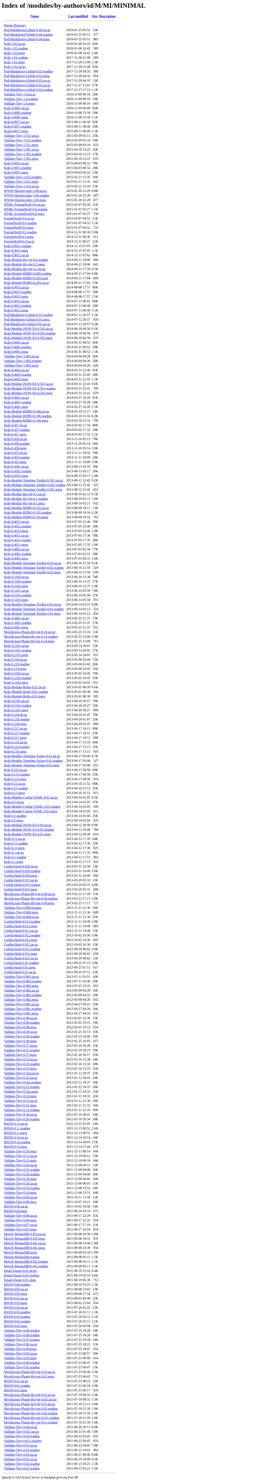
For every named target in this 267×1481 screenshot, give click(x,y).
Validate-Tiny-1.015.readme (23, 177)
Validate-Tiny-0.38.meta (20, 1041)
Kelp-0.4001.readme (17, 554)
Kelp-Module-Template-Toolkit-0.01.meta (32, 613)
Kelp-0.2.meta (13, 820)
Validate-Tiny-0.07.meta (20, 1229)
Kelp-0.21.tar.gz (15, 783)
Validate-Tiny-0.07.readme (22, 1339)
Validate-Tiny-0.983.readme (23, 981)
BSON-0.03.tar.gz (16, 1298)
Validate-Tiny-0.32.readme (22, 1087)
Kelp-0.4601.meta (16, 407)
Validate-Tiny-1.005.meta (21, 365)
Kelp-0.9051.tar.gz (16, 163)
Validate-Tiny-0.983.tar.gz (21, 976)
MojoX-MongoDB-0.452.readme (26, 1261)
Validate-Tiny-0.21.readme (22, 1169)
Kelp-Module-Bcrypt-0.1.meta (24, 503)
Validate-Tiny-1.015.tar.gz (21, 186)
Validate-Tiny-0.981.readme (23, 1009)
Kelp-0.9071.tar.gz (16, 122)
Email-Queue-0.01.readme (21, 1275)
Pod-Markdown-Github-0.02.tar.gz (27, 85)
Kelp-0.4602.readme (17, 374)
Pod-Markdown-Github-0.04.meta (27, 39)
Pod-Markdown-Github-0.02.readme (28, 89)
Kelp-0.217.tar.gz (15, 728)
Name (34, 16)
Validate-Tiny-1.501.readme (23, 154)
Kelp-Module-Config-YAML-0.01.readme (32, 806)
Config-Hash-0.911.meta (20, 953)
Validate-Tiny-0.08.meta (20, 1220)
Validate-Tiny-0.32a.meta (21, 1091)
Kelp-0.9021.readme (17, 246)
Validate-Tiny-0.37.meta (20, 1055)
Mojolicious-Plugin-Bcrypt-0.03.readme (31, 1408)
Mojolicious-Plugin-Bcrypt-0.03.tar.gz (29, 1372)
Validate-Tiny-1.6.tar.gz (20, 94)
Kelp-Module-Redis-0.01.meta (24, 696)
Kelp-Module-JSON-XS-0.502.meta (28, 338)
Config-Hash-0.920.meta (20, 875)
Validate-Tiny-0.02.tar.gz (20, 1454)
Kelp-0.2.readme (15, 816)
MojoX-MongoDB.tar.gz (20, 1252)
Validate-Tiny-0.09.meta (20, 1202)
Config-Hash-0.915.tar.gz (21, 880)
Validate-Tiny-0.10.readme (22, 1188)
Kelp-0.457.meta (15, 434)
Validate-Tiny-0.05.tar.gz (20, 1353)
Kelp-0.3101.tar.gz (16, 590)
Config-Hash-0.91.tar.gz (20, 972)
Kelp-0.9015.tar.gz (16, 287)
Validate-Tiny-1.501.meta (21, 158)
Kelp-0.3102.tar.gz (16, 577)
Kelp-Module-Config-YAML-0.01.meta (30, 811)
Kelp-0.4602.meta (16, 379)
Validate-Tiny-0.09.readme (22, 1330)
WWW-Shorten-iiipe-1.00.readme (26, 195)
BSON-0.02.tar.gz (16, 1307)
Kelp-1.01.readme (16, 57)
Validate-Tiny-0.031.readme (23, 1441)
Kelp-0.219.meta (15, 669)
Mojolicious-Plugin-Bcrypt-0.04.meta (29, 903)
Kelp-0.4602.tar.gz (16, 370)
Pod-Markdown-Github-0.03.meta (27, 76)
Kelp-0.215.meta (15, 779)
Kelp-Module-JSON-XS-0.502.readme (30, 333)
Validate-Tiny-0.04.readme (22, 1436)
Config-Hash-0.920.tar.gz (21, 866)
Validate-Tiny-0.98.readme (22, 1022)
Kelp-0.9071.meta (16, 131)
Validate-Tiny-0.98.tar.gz (20, 1018)
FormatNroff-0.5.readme (20, 232)
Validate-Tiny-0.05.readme (22, 1367)
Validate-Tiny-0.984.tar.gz (21, 917)
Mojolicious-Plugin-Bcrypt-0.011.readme (31, 1418)
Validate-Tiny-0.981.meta (21, 1013)
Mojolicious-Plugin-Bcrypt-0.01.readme (31, 1422)
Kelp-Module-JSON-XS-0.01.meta (27, 834)
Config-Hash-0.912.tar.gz (21, 944)
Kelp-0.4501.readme (17, 471)
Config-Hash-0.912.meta (20, 940)
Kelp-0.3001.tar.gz (16, 618)
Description (107, 16)
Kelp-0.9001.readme (17, 347)
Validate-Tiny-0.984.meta (21, 912)
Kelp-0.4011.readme (17, 540)
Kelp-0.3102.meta (16, 586)
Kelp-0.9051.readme (17, 168)
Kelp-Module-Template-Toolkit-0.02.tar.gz (32, 563)
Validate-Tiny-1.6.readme (21, 99)
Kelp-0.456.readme (17, 443)
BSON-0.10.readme (17, 1142)
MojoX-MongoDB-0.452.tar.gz (25, 1234)
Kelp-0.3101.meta (16, 600)
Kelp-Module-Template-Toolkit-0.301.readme (34, 485)
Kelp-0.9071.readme (17, 126)
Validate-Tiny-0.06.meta (20, 1349)
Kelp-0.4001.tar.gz (16, 549)
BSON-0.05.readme (17, 1312)
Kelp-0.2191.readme (17, 650)
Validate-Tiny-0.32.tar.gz (20, 1078)
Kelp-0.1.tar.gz (14, 852)
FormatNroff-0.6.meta (19, 227)
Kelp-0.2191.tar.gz (16, 646)
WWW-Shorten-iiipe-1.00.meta (25, 200)
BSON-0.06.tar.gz (16, 1206)
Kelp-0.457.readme (17, 430)
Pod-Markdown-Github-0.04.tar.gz (27, 30)
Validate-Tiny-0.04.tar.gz (20, 1427)
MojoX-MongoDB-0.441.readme (26, 1266)
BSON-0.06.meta (15, 1211)
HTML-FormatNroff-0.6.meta (24, 214)
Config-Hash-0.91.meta (19, 967)
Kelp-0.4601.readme (17, 402)
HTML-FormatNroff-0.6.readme (26, 209)
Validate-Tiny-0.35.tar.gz (20, 1059)
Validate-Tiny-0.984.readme (23, 907)
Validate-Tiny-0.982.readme (23, 995)
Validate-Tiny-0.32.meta (20, 1096)
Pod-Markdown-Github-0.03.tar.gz (27, 80)
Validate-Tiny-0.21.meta (20, 1160)
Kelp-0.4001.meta (16, 558)
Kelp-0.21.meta (14, 793)
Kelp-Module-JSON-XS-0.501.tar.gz (28, 384)
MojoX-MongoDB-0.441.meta (24, 1248)
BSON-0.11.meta (15, 1133)
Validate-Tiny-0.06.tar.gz (20, 1344)
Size (95, 16)
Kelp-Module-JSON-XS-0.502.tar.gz (28, 328)
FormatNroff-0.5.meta (19, 237)
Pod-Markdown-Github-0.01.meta (27, 319)
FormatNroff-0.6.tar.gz (19, 218)
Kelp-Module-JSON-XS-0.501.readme (30, 388)
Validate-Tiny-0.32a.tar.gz (21, 1073)
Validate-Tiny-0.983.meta (21, 986)
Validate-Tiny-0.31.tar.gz (20, 1100)
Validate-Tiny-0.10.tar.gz (20, 1183)
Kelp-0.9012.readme (17, 305)
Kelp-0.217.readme (17, 733)
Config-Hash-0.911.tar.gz (21, 958)
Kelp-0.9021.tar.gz (16, 255)
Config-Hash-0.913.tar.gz (21, 930)
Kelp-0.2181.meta (16, 710)
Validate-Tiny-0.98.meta (20, 1027)
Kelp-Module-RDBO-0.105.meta (26, 517)
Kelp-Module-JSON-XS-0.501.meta (28, 393)
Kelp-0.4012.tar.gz (16, 521)
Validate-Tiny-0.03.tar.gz (20, 1445)
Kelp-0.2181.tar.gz (16, 701)
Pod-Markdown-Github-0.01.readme (28, 315)
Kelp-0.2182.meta (16, 682)
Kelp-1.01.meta (14, 62)
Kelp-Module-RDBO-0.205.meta (26, 278)
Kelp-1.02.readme (16, 48)
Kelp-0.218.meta (15, 724)
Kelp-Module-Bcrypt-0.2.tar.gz (25, 269)
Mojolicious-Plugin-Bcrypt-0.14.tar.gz (29, 632)
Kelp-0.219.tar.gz (15, 659)
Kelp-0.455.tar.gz (15, 453)
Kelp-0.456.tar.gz (15, 439)
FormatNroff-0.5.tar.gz (19, 241)
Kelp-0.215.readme (17, 774)
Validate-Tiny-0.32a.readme (22, 1082)
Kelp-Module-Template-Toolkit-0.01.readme (34, 609)
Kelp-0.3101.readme (17, 595)
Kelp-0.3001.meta (16, 627)
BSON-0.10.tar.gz (16, 1137)
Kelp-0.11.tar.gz (14, 839)
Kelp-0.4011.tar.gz (16, 535)
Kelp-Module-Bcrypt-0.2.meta (24, 264)
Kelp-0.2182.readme (17, 678)
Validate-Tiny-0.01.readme (22, 1468)
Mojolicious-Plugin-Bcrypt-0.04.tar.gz (29, 894)
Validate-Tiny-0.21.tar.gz (20, 1156)
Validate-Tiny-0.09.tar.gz (20, 1197)
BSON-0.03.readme (17, 1316)
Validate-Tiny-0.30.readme (22, 1119)
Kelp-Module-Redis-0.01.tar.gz (25, 687)
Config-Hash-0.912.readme (22, 935)
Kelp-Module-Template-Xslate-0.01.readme (33, 760)
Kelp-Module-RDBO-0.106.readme (28, 416)
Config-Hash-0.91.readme (21, 963)
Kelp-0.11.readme (16, 843)
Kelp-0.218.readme (17, 719)
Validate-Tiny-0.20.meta (20, 1179)
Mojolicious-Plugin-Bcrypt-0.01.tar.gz (29, 1404)
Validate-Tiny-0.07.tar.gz (20, 1225)
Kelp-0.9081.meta (16, 117)
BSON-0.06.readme (17, 1284)
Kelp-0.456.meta (15, 448)
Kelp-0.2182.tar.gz (16, 673)
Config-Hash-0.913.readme (22, 921)
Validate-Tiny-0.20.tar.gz (20, 1165)
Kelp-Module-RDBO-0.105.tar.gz (26, 508)
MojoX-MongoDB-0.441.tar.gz (25, 1243)
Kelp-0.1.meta (13, 862)
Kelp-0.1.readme (15, 857)
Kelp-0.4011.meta (16, 544)
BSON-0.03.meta (15, 1303)
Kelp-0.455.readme (17, 457)
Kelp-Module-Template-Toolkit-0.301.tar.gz (33, 480)
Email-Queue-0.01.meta (20, 1280)
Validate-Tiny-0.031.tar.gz (21, 1431)
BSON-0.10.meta (15, 1146)
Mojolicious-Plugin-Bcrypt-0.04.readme (31, 898)
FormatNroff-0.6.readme (20, 223)
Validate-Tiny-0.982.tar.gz (21, 990)
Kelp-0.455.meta (15, 462)
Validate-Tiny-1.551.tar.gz (21, 135)
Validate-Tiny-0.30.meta (20, 1151)
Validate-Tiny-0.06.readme (22, 1362)
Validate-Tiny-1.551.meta (21, 145)
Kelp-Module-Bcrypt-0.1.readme (26, 498)
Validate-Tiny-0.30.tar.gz (20, 1114)
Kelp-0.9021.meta (16, 250)
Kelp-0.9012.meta (16, 310)
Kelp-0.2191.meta (16, 655)
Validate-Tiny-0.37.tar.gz (20, 1045)
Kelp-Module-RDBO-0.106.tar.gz (26, 411)
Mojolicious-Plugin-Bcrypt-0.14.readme (31, 636)
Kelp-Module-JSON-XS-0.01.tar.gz (28, 825)
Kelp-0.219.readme (17, 664)
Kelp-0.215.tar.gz (15, 770)
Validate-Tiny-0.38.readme (22, 1036)
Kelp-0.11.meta (14, 848)
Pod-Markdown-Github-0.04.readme (28, 34)
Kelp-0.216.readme (17, 747)
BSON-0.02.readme (17, 1321)
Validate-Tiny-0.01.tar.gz (20, 1459)
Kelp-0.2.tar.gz (14, 802)
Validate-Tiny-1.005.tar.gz (21, 356)
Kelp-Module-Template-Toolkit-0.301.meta (33, 489)
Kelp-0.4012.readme (17, 526)
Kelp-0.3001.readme (17, 623)
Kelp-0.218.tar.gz (15, 714)
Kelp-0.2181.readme (17, 705)
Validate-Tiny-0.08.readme (22, 1335)
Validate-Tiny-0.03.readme (22, 1450)
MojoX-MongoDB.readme (22, 1257)
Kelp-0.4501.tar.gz (16, 466)
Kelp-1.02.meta (14, 53)
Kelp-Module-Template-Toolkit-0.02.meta (32, 572)
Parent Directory (15, 25)
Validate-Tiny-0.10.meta (20, 1192)
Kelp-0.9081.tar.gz (16, 108)
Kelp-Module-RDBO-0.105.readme (28, 512)
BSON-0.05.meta (15, 1294)
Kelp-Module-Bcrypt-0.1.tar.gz (25, 494)
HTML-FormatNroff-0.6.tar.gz (24, 204)
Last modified (78, 16)
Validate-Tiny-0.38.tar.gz (20, 1032)
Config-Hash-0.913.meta (20, 926)
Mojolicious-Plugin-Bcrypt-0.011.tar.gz (30, 1399)
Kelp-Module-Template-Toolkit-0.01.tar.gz (32, 604)
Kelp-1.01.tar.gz (15, 67)
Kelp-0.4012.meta (16, 531)
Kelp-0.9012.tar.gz (16, 301)
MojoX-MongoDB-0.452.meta (24, 1238)
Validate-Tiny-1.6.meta (19, 103)
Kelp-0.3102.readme (17, 581)
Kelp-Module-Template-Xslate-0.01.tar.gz (32, 756)
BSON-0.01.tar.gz (16, 1381)
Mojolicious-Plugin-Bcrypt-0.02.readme (31, 1413)
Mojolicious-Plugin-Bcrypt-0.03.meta (29, 1376)
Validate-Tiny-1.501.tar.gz (21, 149)
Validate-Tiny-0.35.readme (22, 1064)
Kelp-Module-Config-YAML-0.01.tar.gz (31, 797)
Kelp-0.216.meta (15, 751)
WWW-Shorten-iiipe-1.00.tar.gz (25, 191)
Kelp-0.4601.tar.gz (16, 397)
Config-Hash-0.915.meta (20, 889)
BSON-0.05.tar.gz (16, 1289)
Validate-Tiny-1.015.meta (21, 181)
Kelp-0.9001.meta (16, 351)
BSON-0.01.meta (15, 1390)
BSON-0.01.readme (17, 1385)
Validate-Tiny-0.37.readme (22, 1050)
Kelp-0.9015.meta (16, 296)
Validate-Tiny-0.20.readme (22, 1174)
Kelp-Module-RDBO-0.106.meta (26, 420)
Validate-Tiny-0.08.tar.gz (20, 1215)
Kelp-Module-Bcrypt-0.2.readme (26, 260)
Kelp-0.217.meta (15, 737)
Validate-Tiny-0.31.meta (20, 1105)
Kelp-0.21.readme (16, 788)
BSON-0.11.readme (17, 1128)
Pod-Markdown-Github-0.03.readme (28, 71)
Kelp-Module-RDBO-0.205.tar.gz (26, 283)
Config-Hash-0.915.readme (22, 885)
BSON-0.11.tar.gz (16, 1123)
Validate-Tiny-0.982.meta (21, 999)
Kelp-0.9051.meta (16, 172)
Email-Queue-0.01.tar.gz (20, 1271)
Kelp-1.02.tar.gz (15, 44)
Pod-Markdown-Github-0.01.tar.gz (27, 324)
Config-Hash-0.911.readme (22, 949)
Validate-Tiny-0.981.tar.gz (21, 1004)
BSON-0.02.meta (15, 1326)
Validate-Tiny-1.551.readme (23, 140)
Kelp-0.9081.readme (17, 112)
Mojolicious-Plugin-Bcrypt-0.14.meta (29, 641)
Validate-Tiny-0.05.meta (20, 1358)
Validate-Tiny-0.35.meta (20, 1068)
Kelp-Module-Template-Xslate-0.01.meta (31, 765)
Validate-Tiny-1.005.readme (23, 361)
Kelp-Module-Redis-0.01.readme (26, 692)
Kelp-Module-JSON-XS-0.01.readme (29, 829)
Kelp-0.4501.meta (16, 476)
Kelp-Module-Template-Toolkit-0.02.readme (34, 567)
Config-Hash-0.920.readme (22, 871)
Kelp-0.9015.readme (17, 292)
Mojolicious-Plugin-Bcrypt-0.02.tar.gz (29, 1395)
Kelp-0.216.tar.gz (15, 742)
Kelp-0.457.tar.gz (15, 425)
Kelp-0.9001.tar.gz (16, 342)
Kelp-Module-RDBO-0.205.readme (28, 273)
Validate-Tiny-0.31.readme (22, 1110)
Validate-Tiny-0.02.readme (22, 1464)
